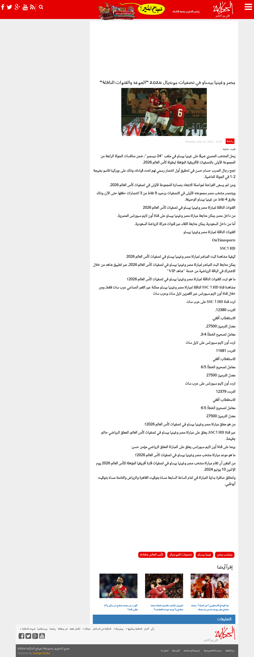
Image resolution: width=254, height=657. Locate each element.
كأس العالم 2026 (152, 555)
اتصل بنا (164, 650)
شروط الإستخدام (192, 650)
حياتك (87, 629)
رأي (152, 629)
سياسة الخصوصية (213, 650)
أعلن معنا (176, 650)
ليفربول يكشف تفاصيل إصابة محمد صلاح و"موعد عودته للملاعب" (166, 607)
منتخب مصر (225, 555)
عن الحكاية (229, 650)
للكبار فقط (75, 629)
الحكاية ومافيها (134, 629)
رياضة (229, 141)
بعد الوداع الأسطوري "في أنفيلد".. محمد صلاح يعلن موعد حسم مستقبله (210, 607)
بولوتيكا (119, 629)
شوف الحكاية (28, 629)
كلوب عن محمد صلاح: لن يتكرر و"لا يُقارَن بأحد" (120, 607)
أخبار (146, 629)
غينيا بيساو (204, 555)
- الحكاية (226, 149)
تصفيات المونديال (180, 555)
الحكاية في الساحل (102, 629)
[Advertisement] (164, 49)
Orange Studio (41, 653)
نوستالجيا (42, 629)
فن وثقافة (63, 629)
